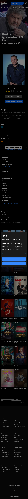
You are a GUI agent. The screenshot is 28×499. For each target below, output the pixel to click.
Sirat (15, 420)
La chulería (4, 176)
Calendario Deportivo (5, 473)
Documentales (4, 439)
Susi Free (3, 388)
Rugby (2, 465)
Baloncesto (3, 461)
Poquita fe (16, 429)
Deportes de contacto (5, 469)
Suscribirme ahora (17, 3)
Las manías (4, 188)
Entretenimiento (4, 441)
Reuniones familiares (7, 164)
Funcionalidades (17, 452)
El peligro (4, 159)
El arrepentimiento (6, 197)
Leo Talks (16, 295)
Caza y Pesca (16, 441)
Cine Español (3, 418)
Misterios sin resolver (7, 178)
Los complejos (5, 161)
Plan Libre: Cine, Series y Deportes (19, 462)
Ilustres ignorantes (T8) (13, 147)
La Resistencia (18, 273)
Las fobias (4, 192)
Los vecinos (4, 173)
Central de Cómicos (19, 318)
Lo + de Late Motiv (19, 365)
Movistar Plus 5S (17, 443)
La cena (15, 416)
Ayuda (14, 489)
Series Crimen (4, 437)
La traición (4, 185)
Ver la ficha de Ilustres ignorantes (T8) (11, 203)
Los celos (4, 169)
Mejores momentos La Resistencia (20, 342)
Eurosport (3, 471)
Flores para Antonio (18, 422)
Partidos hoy (3, 475)
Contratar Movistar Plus (19, 460)
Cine (8, 7)
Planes (15, 467)
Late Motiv (4, 273)
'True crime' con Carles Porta (20, 431)
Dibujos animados (17, 437)
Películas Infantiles (5, 426)
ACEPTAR (14, 263)
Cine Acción (3, 422)
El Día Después (4, 458)
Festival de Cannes (18, 433)
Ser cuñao (4, 190)
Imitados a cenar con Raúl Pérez (20, 389)
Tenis (2, 463)
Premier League (4, 456)
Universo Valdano (4, 460)
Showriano (4, 295)
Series (3, 7)
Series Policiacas (4, 433)
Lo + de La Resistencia (7, 341)
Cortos (2, 424)
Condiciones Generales (18, 456)
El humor (4, 154)
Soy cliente (14, 96)
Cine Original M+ (4, 416)
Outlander (16, 424)
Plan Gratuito (16, 469)
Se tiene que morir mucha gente (19, 427)
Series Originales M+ (5, 429)
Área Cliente (16, 454)
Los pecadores (17, 418)
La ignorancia (5, 200)
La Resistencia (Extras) (7, 365)
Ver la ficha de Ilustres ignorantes (14, 149)
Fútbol (14, 7)
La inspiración (5, 157)
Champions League (5, 452)
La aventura (5, 171)
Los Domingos (17, 414)
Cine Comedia (4, 420)
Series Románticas (5, 431)
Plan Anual (16, 471)
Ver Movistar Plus (17, 450)
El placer (4, 183)
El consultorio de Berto (7, 318)
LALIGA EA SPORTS (5, 454)
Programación (4, 476)
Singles (3, 180)
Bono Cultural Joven (18, 473)
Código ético (16, 458)
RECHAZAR (14, 259)
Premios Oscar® (17, 435)
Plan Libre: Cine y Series (19, 465)
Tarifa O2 (16, 475)
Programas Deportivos (18, 439)
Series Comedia (4, 435)
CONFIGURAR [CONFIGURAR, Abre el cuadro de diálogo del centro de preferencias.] (14, 255)
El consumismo (5, 195)
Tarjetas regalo (17, 476)
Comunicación (17, 478)
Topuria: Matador (4, 467)
